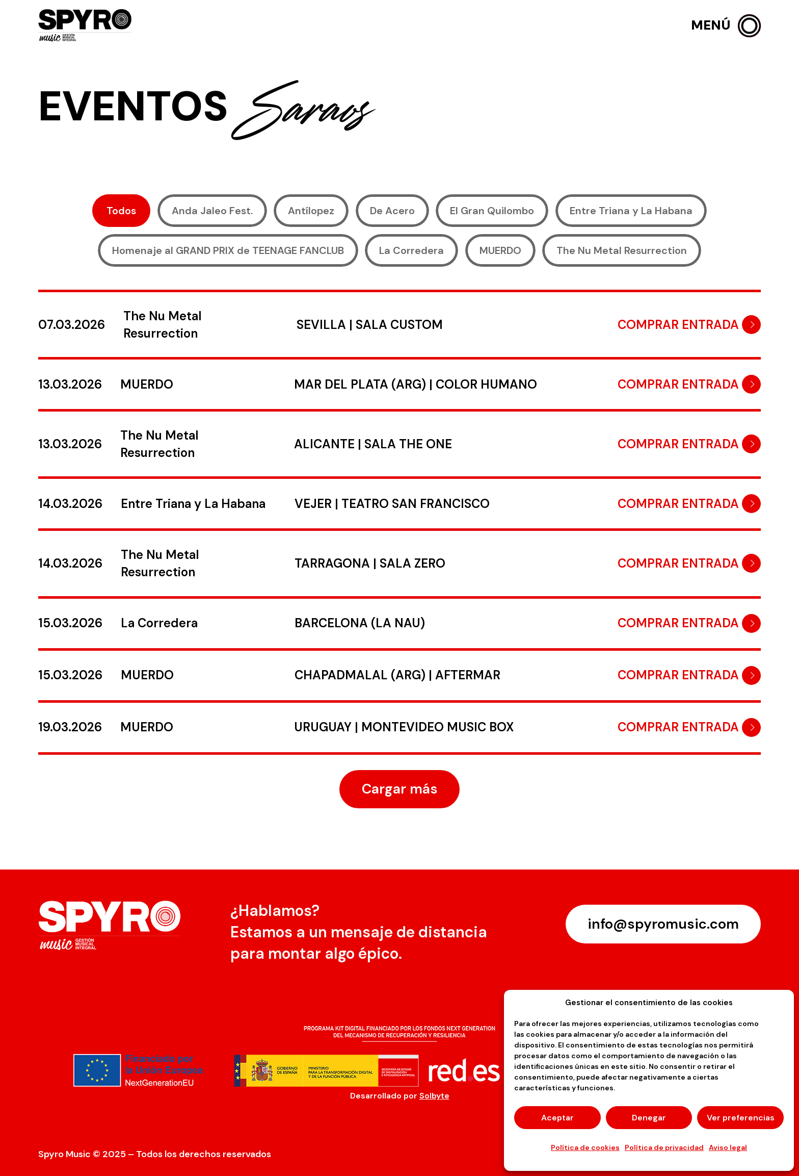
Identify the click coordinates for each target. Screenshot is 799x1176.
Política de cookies (585, 1147)
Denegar (649, 1117)
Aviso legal (728, 1147)
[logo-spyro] (86, 26)
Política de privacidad (664, 1147)
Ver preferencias (741, 1117)
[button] (726, 25)
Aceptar (557, 1117)
